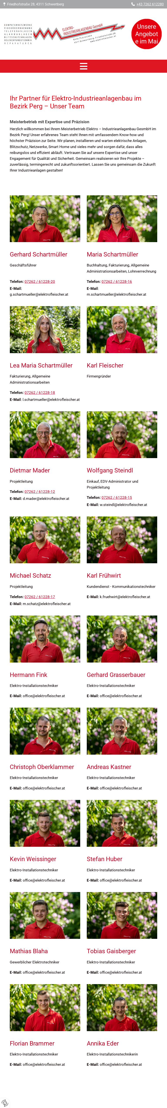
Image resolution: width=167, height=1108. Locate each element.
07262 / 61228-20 (40, 281)
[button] (83, 66)
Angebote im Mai (147, 37)
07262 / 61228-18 (40, 392)
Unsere (147, 28)
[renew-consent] (5, 1103)
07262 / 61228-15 (117, 497)
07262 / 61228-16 (117, 281)
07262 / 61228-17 (40, 597)
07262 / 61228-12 (40, 491)
